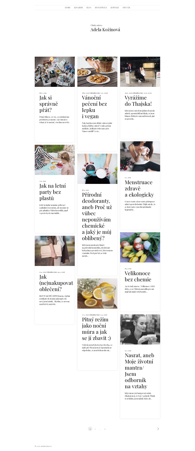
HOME (67, 7)
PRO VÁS (126, 7)
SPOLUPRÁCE (101, 7)
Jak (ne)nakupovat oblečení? (56, 282)
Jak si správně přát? (48, 103)
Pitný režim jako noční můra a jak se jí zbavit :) (96, 328)
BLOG (88, 7)
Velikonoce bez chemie (138, 276)
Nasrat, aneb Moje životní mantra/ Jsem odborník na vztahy (139, 371)
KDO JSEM (78, 7)
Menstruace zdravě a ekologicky (139, 188)
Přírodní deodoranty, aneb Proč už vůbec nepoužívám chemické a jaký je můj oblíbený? (97, 216)
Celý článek (46, 130)
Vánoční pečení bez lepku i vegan (94, 106)
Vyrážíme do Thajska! (138, 100)
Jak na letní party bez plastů (52, 191)
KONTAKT (115, 7)
